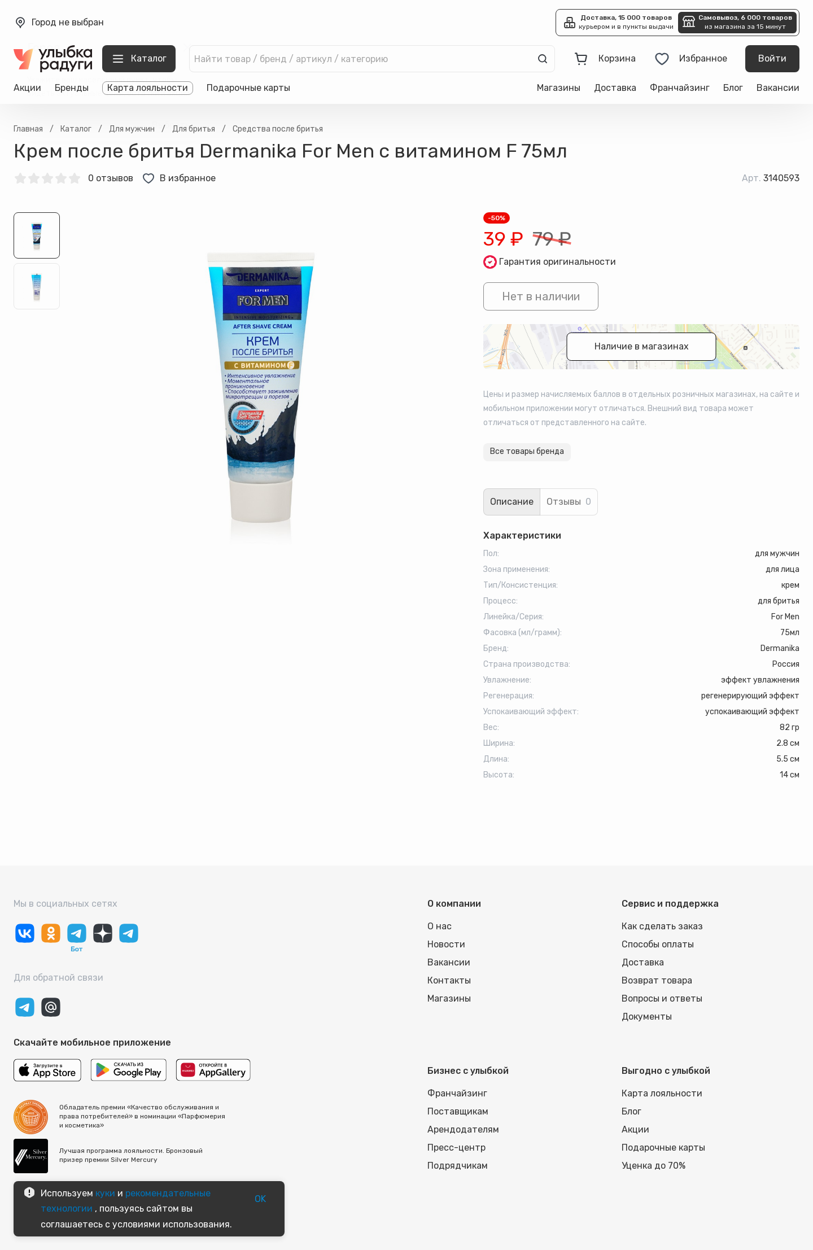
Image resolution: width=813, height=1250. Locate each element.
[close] (187, 47)
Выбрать (170, 125)
